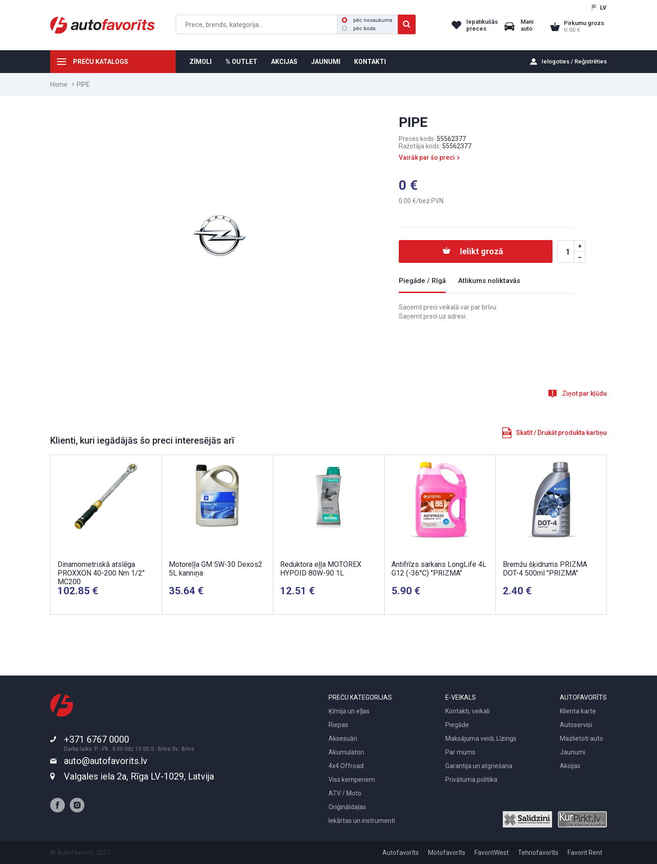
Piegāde (457, 724)
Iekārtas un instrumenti (361, 820)
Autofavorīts (400, 852)
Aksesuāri (342, 738)
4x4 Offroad (346, 766)
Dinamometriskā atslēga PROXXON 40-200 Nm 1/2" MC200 (101, 573)
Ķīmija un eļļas (349, 711)
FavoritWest (491, 852)
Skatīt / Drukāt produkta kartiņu (561, 432)
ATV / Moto (344, 793)
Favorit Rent (585, 852)
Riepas (338, 724)
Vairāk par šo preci (427, 157)
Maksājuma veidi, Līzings (480, 738)
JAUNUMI (325, 61)
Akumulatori (346, 752)
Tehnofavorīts (538, 852)
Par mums (460, 752)
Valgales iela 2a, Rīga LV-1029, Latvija (139, 776)
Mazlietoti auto (581, 738)
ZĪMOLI (200, 61)
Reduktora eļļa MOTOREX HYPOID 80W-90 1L (320, 568)
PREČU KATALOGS (100, 61)
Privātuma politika (471, 779)
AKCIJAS (284, 61)
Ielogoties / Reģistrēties (574, 61)
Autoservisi (576, 724)
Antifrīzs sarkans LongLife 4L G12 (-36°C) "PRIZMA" (438, 568)
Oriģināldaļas (347, 807)
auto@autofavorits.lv (105, 760)
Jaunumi (572, 752)
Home (59, 84)
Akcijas (570, 766)
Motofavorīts (446, 852)
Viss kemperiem (351, 779)
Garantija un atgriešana (478, 766)
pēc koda (358, 28)
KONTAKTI (370, 61)
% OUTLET (241, 61)
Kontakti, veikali (467, 711)
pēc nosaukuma (367, 20)
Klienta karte (578, 711)
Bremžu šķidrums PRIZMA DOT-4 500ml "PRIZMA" (545, 568)
